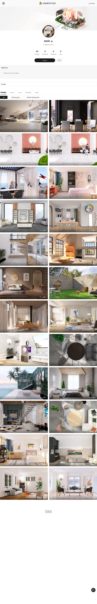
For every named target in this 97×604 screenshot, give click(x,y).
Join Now (92, 3)
